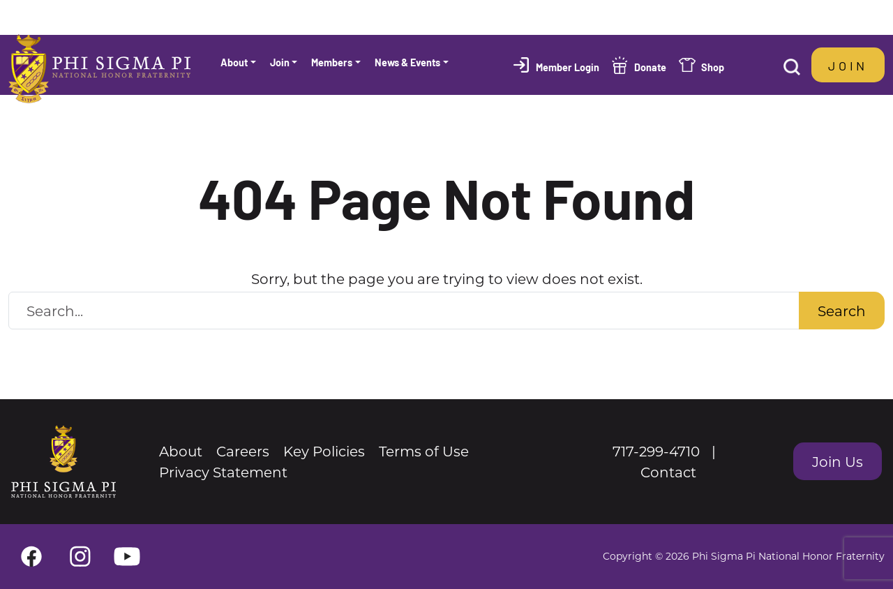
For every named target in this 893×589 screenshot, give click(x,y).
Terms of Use (424, 451)
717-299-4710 (656, 451)
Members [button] (331, 61)
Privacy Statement (223, 472)
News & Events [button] (407, 61)
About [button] (234, 61)
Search (842, 310)
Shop (712, 66)
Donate (650, 66)
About (180, 451)
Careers (242, 451)
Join (848, 65)
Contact (668, 472)
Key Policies (324, 451)
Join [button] (280, 61)
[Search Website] (404, 310)
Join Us (837, 461)
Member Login (567, 66)
